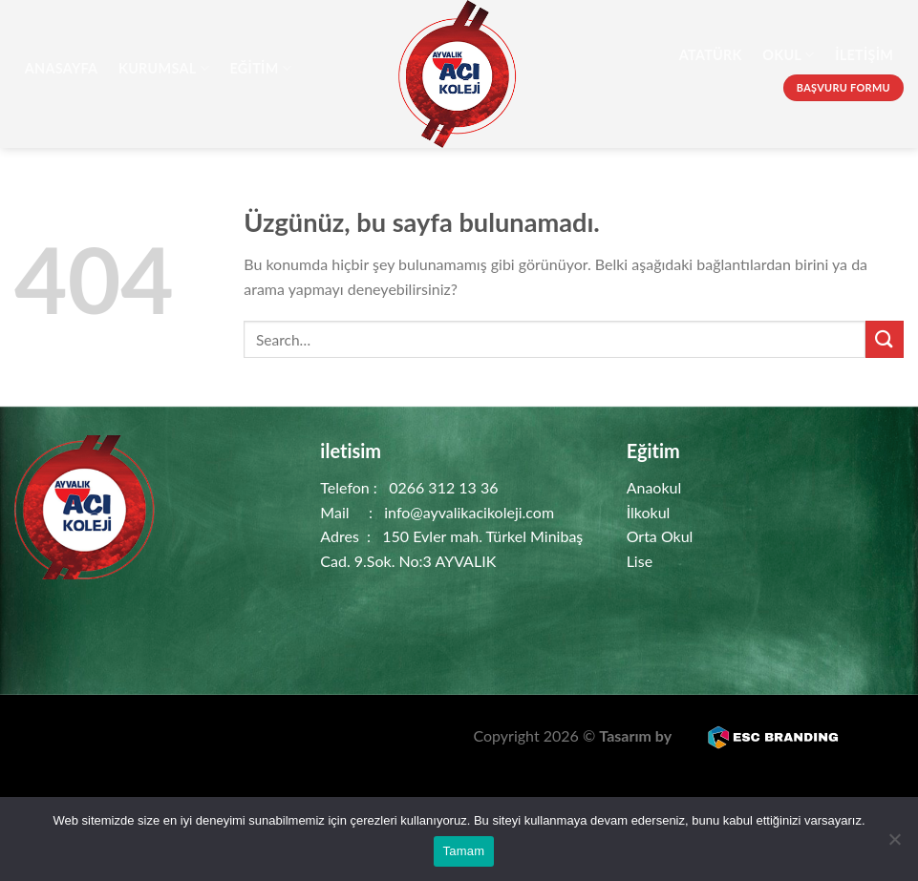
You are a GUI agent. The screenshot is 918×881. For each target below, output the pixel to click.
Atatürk (710, 55)
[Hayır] (894, 844)
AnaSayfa (61, 68)
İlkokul (649, 512)
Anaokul (654, 487)
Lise (639, 561)
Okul (788, 55)
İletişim (864, 55)
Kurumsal (163, 68)
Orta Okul (660, 536)
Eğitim (260, 68)
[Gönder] (884, 339)
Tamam (464, 851)
